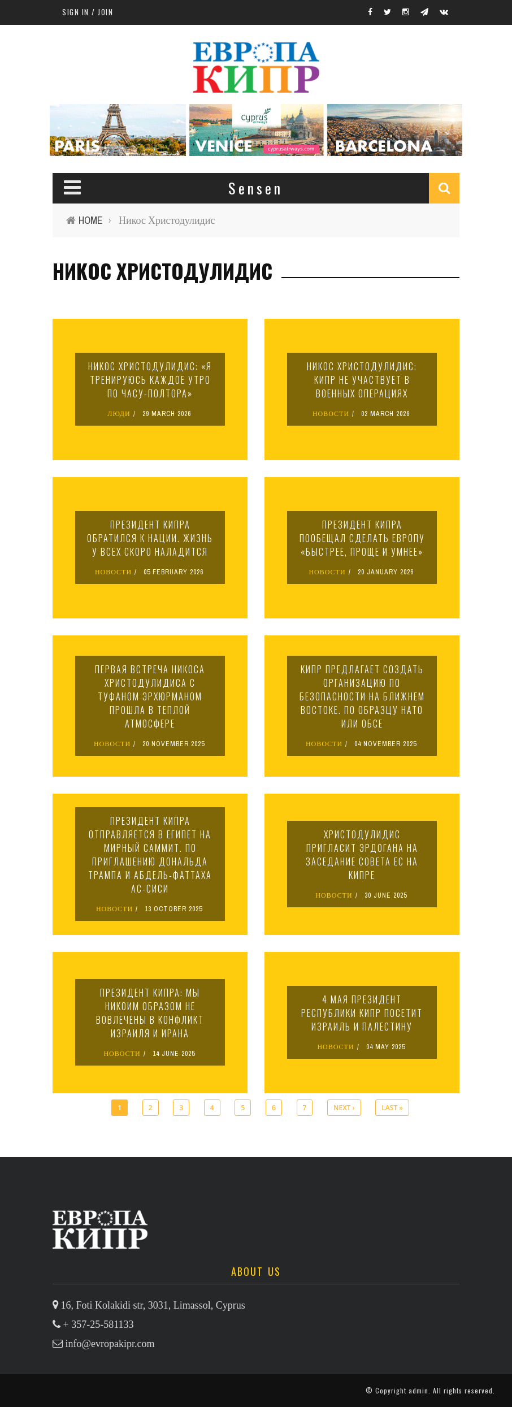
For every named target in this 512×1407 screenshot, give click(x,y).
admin (418, 1390)
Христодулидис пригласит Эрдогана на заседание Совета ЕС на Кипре (362, 855)
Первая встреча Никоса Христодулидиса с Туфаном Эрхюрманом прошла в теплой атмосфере (150, 696)
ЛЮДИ (118, 413)
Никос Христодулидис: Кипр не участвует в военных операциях (362, 380)
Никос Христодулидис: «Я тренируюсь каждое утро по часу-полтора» (150, 380)
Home (91, 220)
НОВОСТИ (331, 413)
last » (392, 1107)
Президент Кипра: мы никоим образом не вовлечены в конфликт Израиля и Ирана (150, 1013)
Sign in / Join (87, 12)
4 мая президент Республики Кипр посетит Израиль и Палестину (362, 1013)
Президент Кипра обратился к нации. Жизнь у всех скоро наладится (150, 538)
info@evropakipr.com (110, 1343)
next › (343, 1107)
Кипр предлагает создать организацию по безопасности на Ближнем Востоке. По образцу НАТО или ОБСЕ (362, 696)
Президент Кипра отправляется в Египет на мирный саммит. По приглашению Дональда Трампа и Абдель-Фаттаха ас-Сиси (150, 854)
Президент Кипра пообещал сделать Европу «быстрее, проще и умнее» (362, 538)
